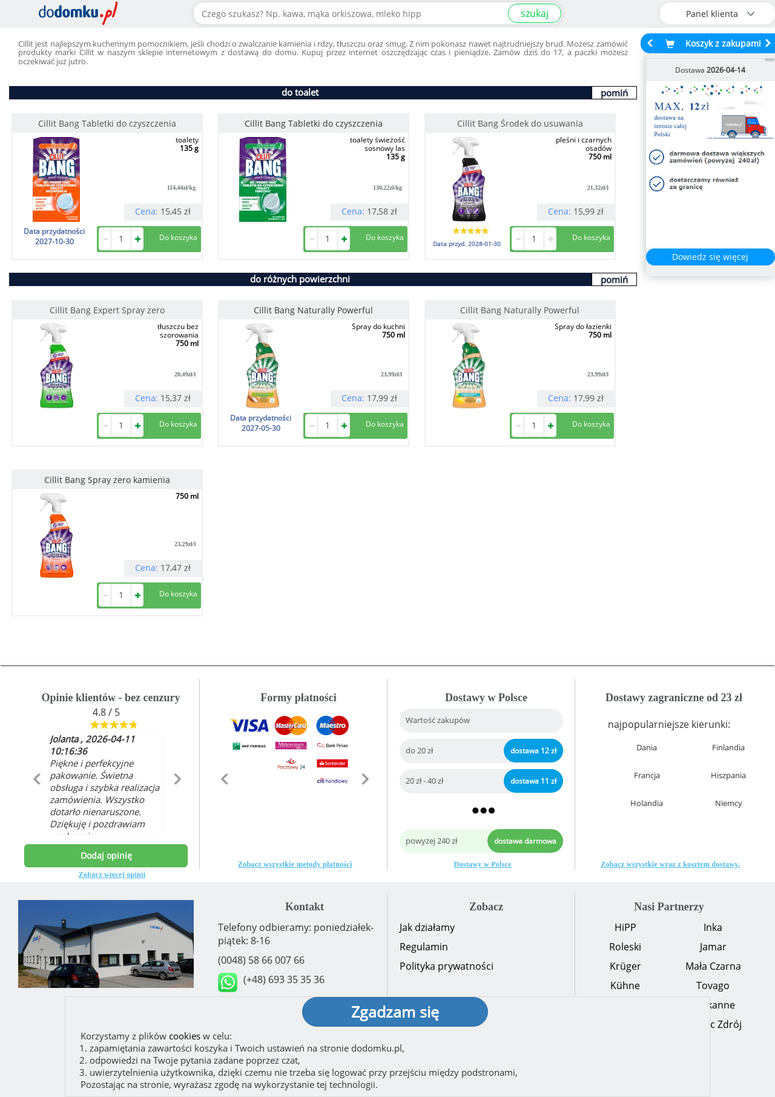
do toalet (300, 92)
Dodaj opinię (106, 855)
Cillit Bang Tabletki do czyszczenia (107, 123)
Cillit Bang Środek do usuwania (520, 123)
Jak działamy (427, 927)
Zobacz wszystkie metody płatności (295, 864)
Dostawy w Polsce (483, 864)
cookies (184, 1036)
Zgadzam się (395, 1011)
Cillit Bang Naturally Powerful (519, 310)
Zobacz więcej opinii (112, 874)
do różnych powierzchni (300, 279)
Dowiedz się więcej (710, 256)
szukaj (535, 13)
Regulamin (424, 946)
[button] (36, 805)
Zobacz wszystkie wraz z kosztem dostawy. (670, 864)
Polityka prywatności (446, 966)
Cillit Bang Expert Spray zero (107, 310)
